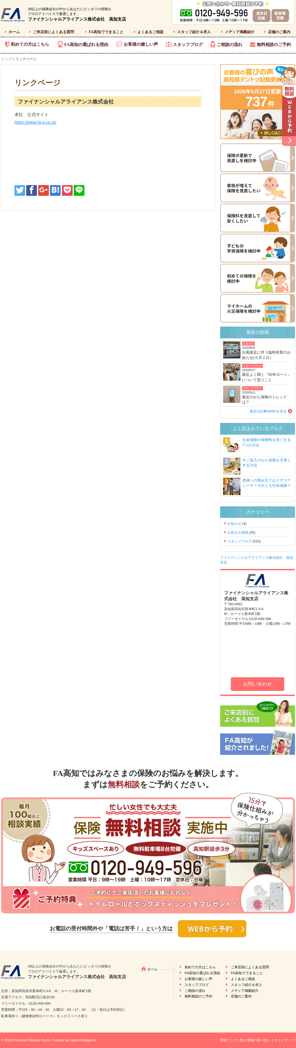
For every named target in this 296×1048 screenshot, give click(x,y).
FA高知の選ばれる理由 (86, 44)
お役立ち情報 (237, 532)
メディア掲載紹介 (240, 32)
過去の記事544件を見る (268, 411)
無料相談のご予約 (274, 44)
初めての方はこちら (30, 44)
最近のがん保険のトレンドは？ (264, 399)
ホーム (14, 32)
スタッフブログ (188, 44)
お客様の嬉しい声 (141, 44)
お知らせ (248, 343)
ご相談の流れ (229, 44)
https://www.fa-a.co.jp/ (35, 122)
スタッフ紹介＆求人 (194, 32)
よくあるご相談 (150, 32)
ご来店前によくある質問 (53, 32)
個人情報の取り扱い (255, 1040)
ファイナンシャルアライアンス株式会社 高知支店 (77, 19)
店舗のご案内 (279, 32)
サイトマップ (284, 1040)
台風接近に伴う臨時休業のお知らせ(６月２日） (266, 355)
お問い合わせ (257, 684)
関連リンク (228, 1040)
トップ (6, 59)
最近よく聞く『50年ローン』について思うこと (266, 377)
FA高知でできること (106, 32)
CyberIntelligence (83, 1040)
